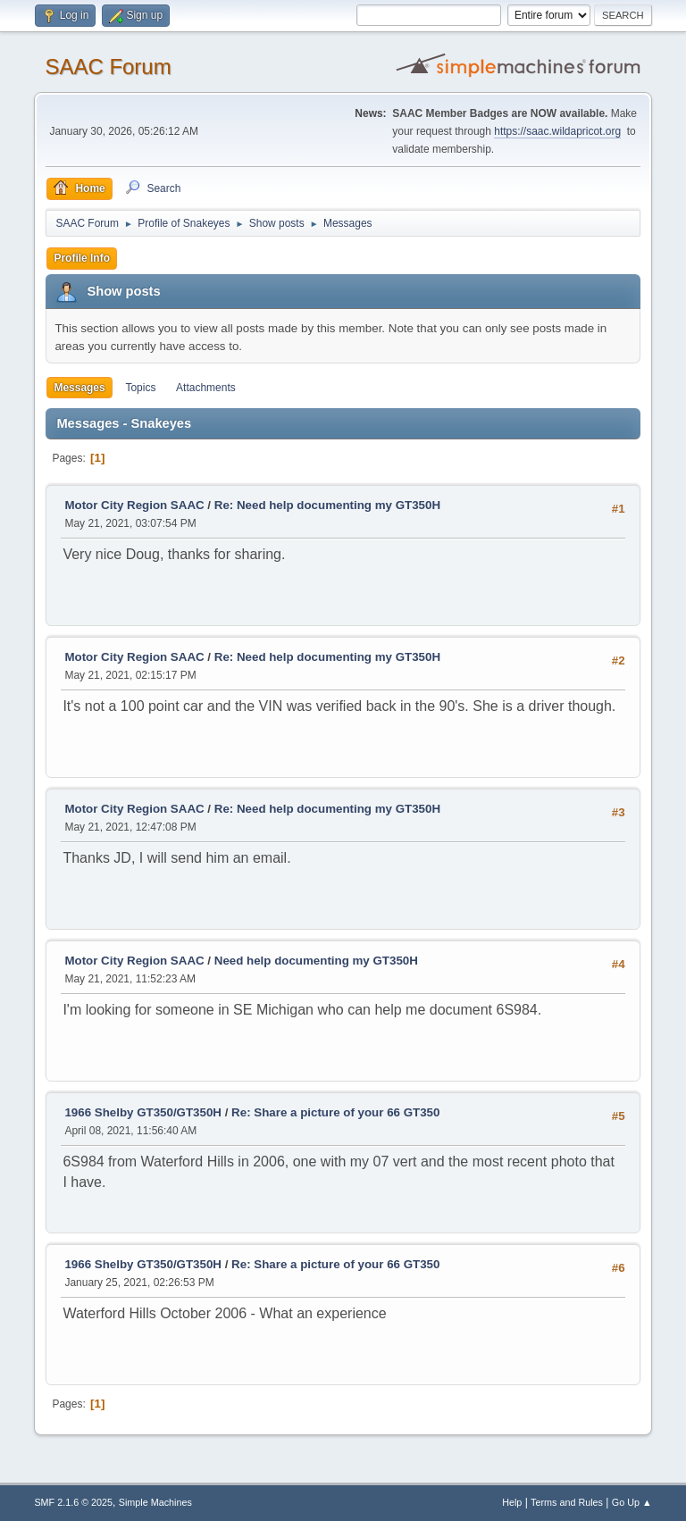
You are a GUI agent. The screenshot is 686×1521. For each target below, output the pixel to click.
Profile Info (82, 258)
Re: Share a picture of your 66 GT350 (335, 1112)
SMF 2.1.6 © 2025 (73, 1502)
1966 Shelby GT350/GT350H (143, 1112)
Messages (79, 387)
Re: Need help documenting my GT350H (327, 505)
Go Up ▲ (632, 1502)
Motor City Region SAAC (134, 505)
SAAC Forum (108, 66)
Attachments (206, 387)
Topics (140, 387)
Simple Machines (155, 1502)
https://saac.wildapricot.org (557, 131)
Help (512, 1502)
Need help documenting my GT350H (316, 960)
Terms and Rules (567, 1502)
